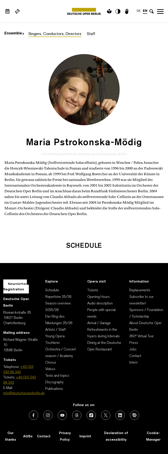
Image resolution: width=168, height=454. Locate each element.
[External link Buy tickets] (17, 11)
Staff (91, 34)
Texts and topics (57, 376)
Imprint (85, 436)
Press (133, 343)
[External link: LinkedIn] (120, 415)
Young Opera (55, 336)
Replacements (139, 290)
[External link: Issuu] (134, 415)
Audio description (100, 303)
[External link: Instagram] (48, 415)
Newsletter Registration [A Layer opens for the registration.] (15, 287)
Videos (50, 369)
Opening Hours (98, 297)
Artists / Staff (55, 330)
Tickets (92, 290)
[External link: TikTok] (91, 415)
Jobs (132, 349)
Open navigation (160, 11)
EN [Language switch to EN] (145, 11)
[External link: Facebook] (33, 415)
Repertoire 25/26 (58, 297)
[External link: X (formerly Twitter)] (105, 415)
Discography (54, 382)
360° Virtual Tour (141, 336)
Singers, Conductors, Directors (54, 34)
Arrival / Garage (99, 323)
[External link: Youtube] (62, 415)
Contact (135, 356)
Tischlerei (52, 343)
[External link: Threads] (76, 415)
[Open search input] (151, 11)
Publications (54, 389)
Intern (133, 362)
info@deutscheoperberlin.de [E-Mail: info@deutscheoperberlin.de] (24, 393)
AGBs (28, 436)
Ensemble (14, 33)
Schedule (52, 290)
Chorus (50, 362)
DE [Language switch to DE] (139, 11)
